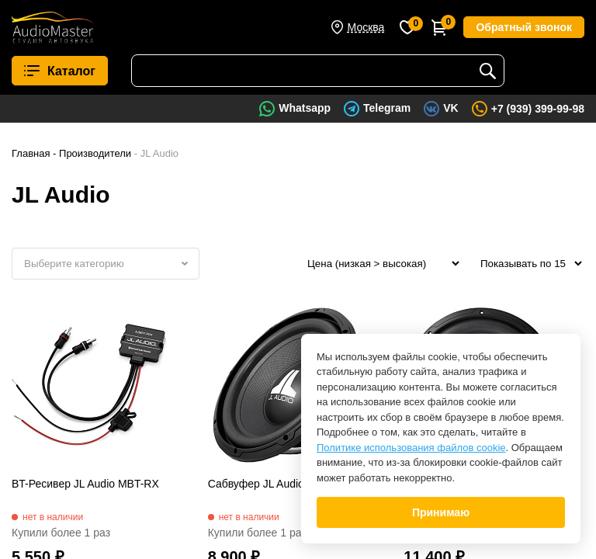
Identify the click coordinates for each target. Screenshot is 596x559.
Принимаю (441, 512)
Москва (366, 27)
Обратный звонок (524, 27)
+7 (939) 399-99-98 (537, 108)
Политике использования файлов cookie (411, 447)
